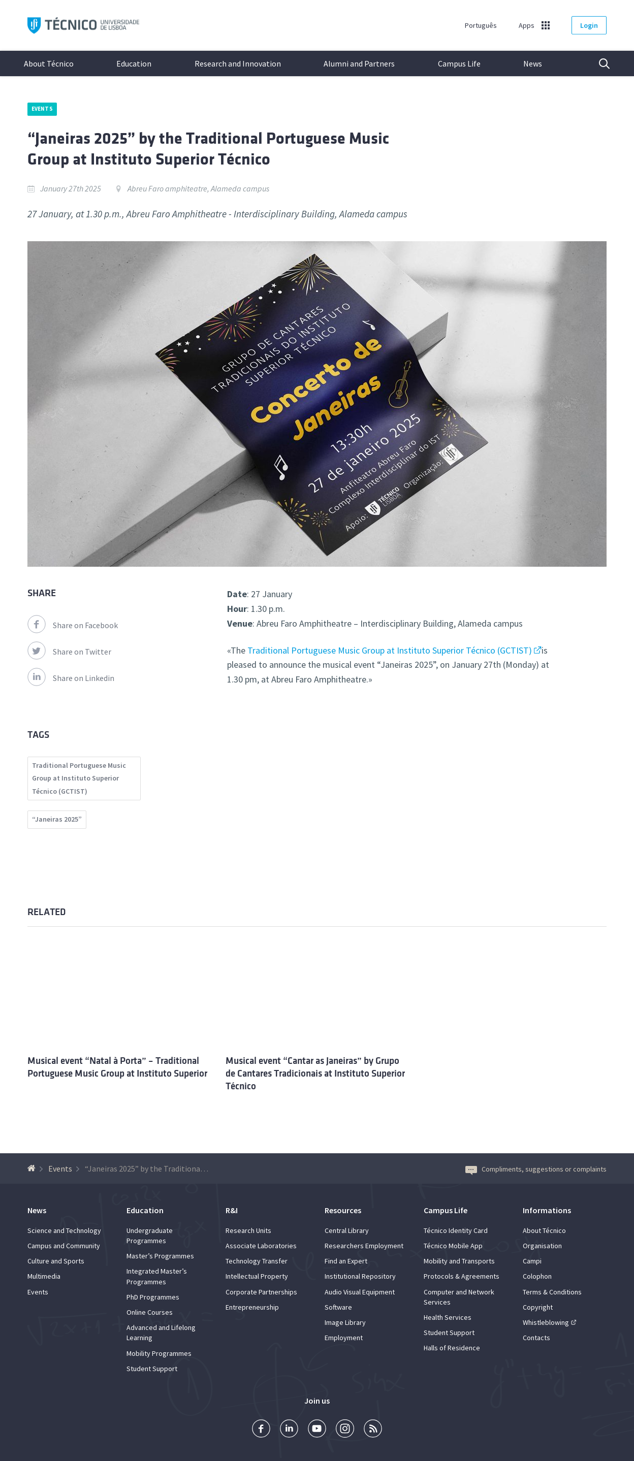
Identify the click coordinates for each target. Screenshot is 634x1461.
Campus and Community (63, 1245)
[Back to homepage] (32, 1168)
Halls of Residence (452, 1347)
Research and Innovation (238, 63)
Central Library (347, 1230)
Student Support (151, 1368)
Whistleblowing (546, 1322)
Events (42, 108)
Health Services (447, 1317)
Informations (547, 1210)
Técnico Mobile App (453, 1245)
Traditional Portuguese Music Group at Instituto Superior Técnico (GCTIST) (389, 650)
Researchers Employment (364, 1245)
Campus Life (459, 63)
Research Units (248, 1230)
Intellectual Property (257, 1276)
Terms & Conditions (552, 1291)
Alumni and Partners (359, 63)
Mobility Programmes (159, 1353)
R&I (232, 1210)
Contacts (536, 1337)
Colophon (537, 1276)
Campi (532, 1260)
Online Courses (149, 1312)
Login (589, 25)
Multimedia (43, 1276)
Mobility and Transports (459, 1260)
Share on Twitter (69, 651)
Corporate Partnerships (261, 1291)
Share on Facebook (72, 625)
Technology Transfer (257, 1260)
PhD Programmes (152, 1297)
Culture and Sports (55, 1260)
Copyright (538, 1307)
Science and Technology (64, 1230)
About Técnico (49, 63)
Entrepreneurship (252, 1307)
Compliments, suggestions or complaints (536, 1169)
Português (481, 25)
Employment (344, 1337)
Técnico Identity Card (456, 1230)
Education (133, 63)
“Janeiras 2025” (57, 819)
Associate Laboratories (261, 1245)
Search (598, 63)
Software (338, 1307)
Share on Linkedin (70, 678)
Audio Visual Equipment (360, 1291)
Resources (343, 1210)
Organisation (542, 1245)
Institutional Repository (360, 1276)
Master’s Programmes (160, 1255)
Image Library (345, 1322)
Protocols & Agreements (461, 1276)
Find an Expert (346, 1260)
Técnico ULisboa (83, 25)
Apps (526, 25)
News (532, 63)
